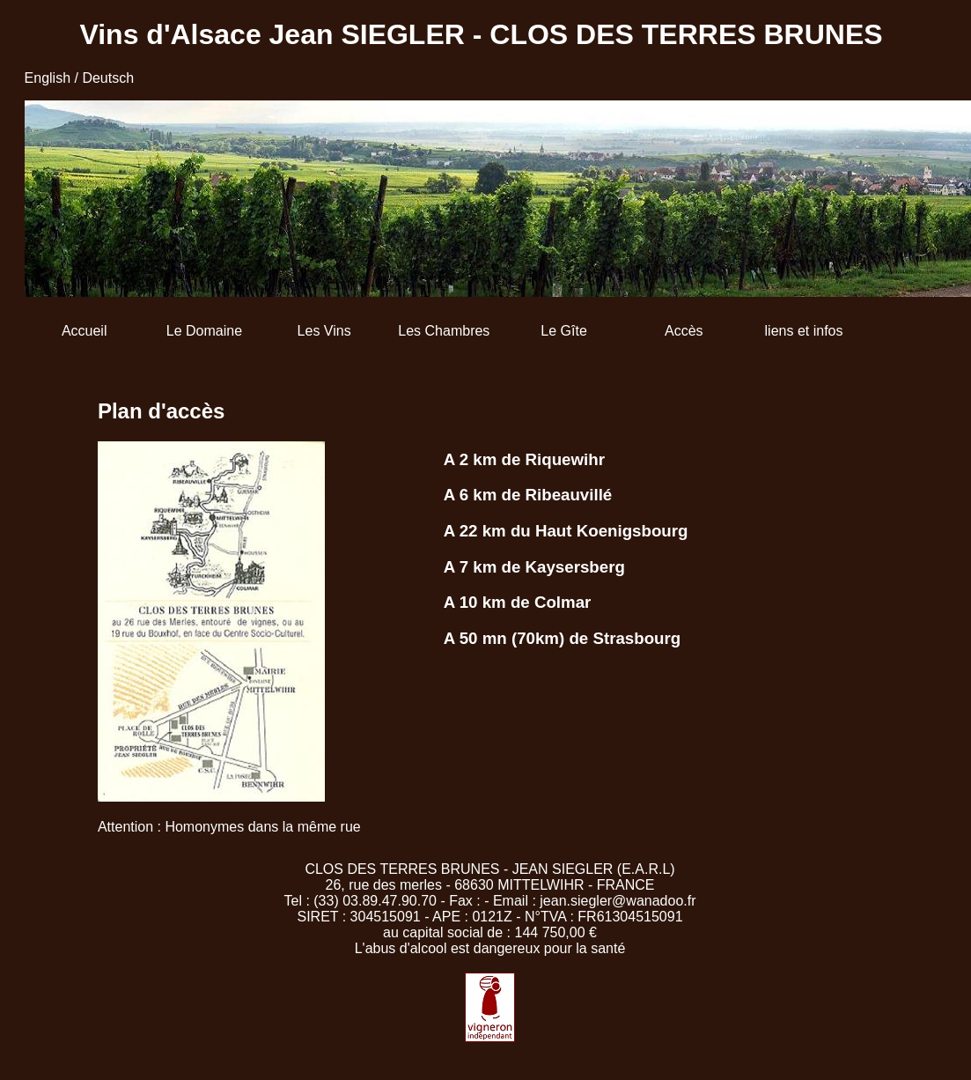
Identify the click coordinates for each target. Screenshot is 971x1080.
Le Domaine (204, 330)
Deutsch (108, 77)
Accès (684, 330)
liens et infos (804, 330)
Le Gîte (563, 330)
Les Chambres (443, 330)
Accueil (84, 330)
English (47, 77)
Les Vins (324, 330)
